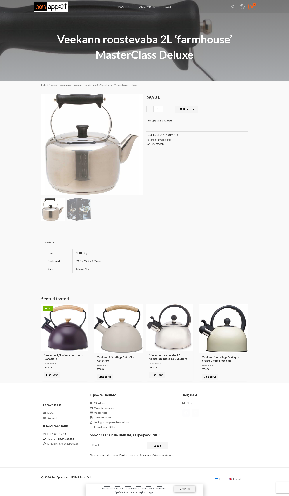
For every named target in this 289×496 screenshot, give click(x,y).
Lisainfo (50, 242)
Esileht (45, 84)
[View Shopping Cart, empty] (251, 7)
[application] (130, 6)
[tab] (49, 242)
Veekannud (67, 84)
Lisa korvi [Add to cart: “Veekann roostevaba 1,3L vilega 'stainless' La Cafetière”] (157, 377)
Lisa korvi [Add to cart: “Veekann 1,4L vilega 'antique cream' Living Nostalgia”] (209, 377)
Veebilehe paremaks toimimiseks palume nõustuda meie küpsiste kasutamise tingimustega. (134, 490)
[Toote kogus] (158, 109)
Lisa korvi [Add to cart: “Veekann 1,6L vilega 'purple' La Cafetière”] (52, 377)
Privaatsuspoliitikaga (163, 455)
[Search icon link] (233, 6)
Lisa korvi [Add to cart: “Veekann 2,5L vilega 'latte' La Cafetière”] (104, 377)
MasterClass (84, 269)
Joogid (55, 84)
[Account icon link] (242, 6)
